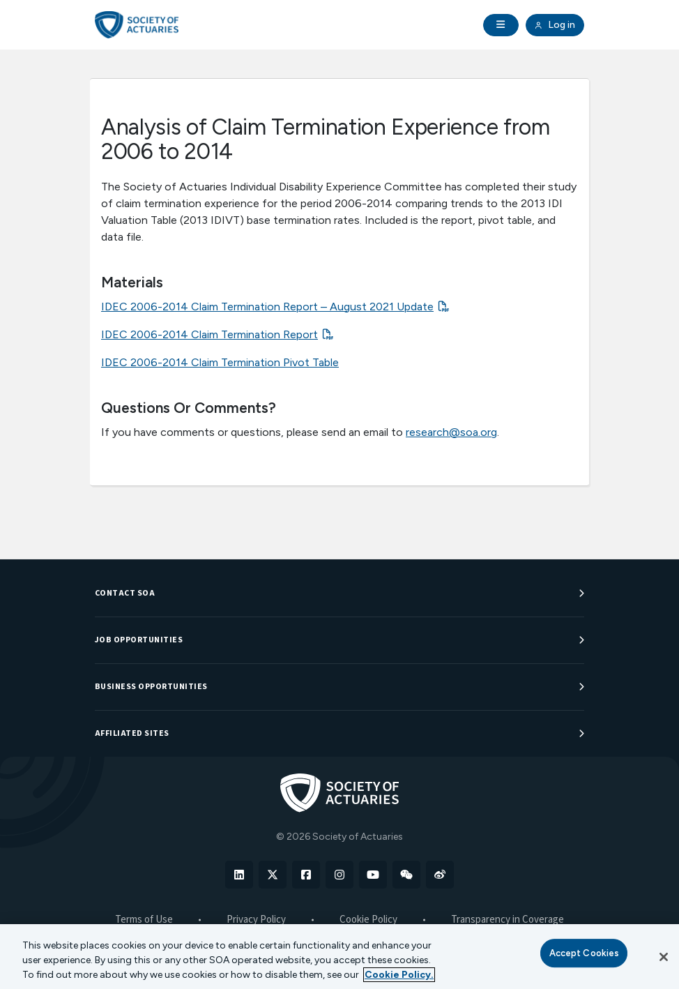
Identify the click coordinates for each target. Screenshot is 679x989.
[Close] (663, 957)
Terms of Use (144, 919)
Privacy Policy (256, 919)
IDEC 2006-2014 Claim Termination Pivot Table (220, 362)
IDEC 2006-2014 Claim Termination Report (209, 334)
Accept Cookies (584, 953)
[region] (339, 956)
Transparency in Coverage (507, 919)
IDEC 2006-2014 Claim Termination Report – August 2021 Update (267, 306)
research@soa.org (451, 432)
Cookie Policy (368, 919)
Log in (555, 25)
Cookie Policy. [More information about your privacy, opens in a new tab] (399, 975)
